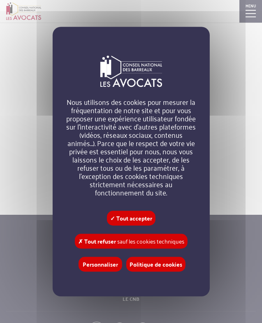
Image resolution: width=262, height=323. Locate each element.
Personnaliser (100, 264)
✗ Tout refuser (131, 241)
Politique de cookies (156, 264)
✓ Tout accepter (131, 218)
